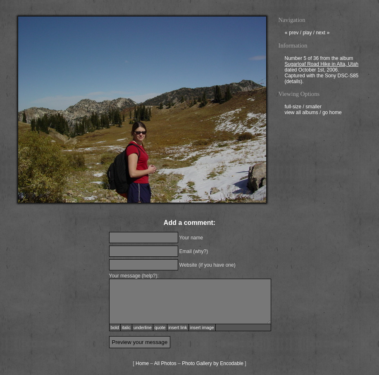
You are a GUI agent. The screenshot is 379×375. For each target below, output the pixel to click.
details (293, 82)
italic (126, 327)
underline (142, 327)
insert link (178, 327)
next (322, 33)
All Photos (165, 363)
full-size (293, 107)
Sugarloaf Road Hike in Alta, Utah (322, 65)
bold (115, 327)
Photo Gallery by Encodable (212, 363)
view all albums (301, 113)
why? (200, 251)
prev (292, 33)
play (307, 33)
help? (149, 276)
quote (160, 327)
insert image (202, 327)
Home (142, 363)
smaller (313, 107)
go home (332, 113)
